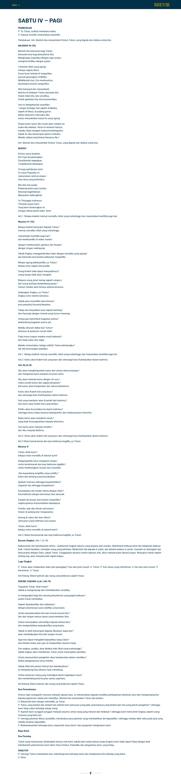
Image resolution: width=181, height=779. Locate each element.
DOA (16, 5)
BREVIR (162, 5)
